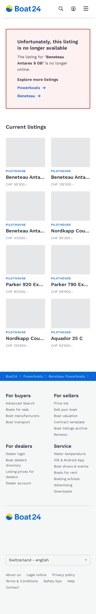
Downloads (63, 491)
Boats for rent (65, 472)
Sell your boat (65, 409)
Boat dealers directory (16, 462)
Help (71, 581)
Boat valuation (66, 416)
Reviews (60, 434)
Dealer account (18, 483)
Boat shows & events (71, 466)
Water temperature (70, 454)
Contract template (69, 422)
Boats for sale (17, 409)
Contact (12, 587)
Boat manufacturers (22, 416)
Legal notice (36, 575)
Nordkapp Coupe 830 (31, 338)
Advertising (63, 485)
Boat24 (11, 376)
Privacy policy (63, 575)
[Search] (62, 8)
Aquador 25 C (67, 338)
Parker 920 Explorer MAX (35, 284)
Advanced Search (20, 403)
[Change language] (48, 560)
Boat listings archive (70, 428)
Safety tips (53, 581)
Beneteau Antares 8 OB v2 (36, 177)
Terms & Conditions (22, 581)
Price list (61, 403)
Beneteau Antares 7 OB (33, 231)
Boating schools (67, 479)
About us (13, 575)
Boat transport (18, 422)
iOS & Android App (69, 460)
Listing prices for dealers (20, 474)
